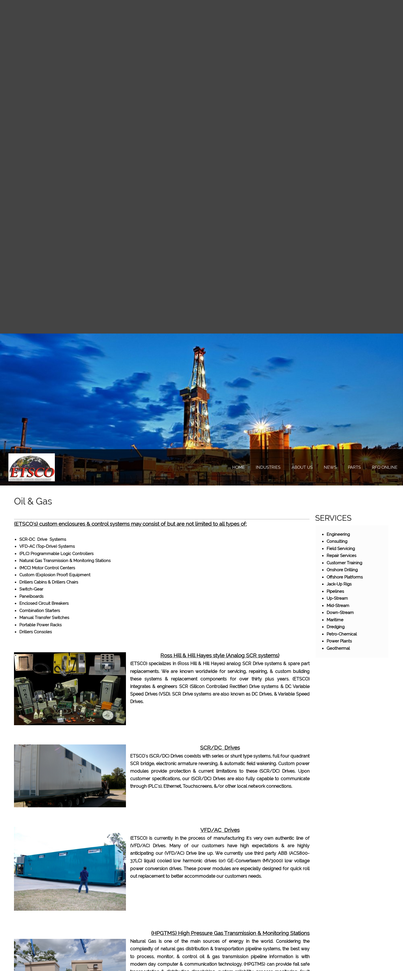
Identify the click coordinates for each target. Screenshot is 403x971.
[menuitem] (238, 467)
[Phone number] (315, 240)
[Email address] (329, 240)
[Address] (342, 240)
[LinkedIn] (356, 240)
